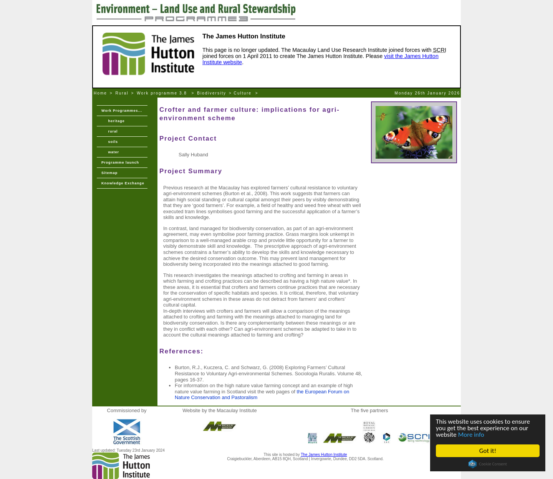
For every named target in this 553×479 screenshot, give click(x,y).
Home (100, 93)
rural (109, 131)
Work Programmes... (121, 111)
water (110, 152)
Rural (122, 93)
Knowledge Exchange (122, 183)
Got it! (487, 451)
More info (471, 435)
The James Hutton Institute (324, 454)
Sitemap (109, 173)
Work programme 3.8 (163, 93)
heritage (113, 121)
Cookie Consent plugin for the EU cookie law (488, 464)
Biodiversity (211, 93)
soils (109, 142)
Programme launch (120, 162)
